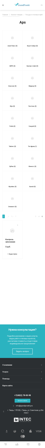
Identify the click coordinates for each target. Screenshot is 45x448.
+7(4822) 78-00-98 (22, 395)
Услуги (5, 372)
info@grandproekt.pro (24, 406)
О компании (7, 365)
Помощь (6, 379)
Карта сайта (7, 386)
